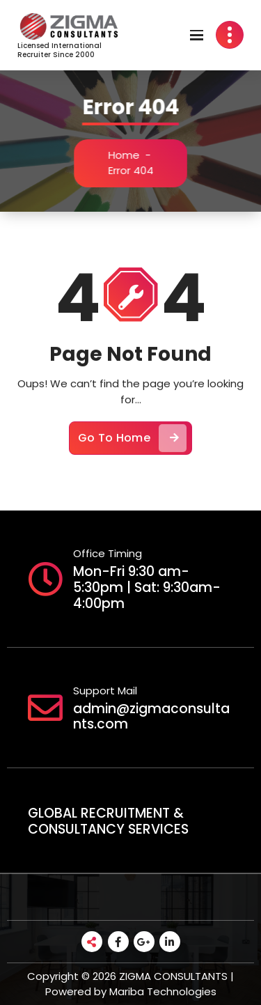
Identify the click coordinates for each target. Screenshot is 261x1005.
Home (126, 155)
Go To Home (132, 444)
